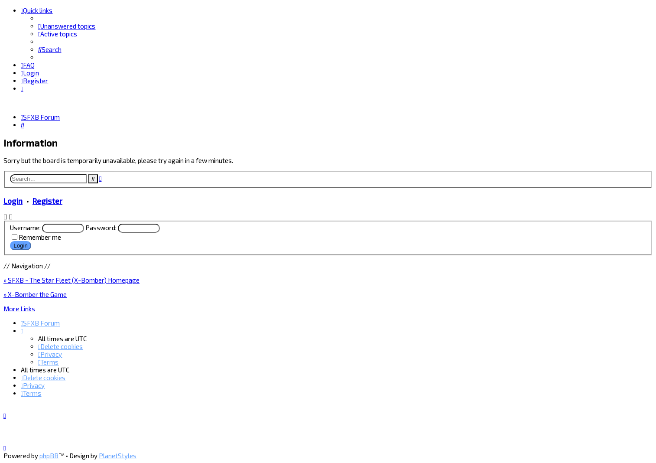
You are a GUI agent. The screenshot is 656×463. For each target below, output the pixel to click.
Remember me (40, 237)
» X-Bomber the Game (35, 294)
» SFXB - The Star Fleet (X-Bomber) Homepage (71, 280)
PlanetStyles (117, 456)
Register (47, 200)
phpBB (48, 456)
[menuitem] (66, 26)
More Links (19, 308)
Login (13, 200)
